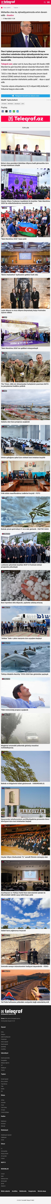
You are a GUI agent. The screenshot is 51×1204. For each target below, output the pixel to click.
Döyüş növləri (4, 1153)
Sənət (2, 1140)
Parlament (4, 1039)
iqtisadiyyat (17, 103)
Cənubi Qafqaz (5, 1112)
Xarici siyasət (4, 1041)
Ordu (2, 1032)
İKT (2, 1065)
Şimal (2, 1183)
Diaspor (3, 1034)
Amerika (3, 1102)
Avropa (3, 1110)
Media (2, 1088)
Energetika (4, 1060)
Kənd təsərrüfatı (5, 1058)
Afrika (2, 1100)
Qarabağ (3, 1046)
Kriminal (3, 1123)
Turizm (3, 1070)
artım (22, 103)
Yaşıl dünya (4, 1084)
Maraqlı (3, 1126)
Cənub (2, 1173)
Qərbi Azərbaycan (5, 1037)
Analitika (3, 1049)
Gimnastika (4, 1151)
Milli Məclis (10, 103)
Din (2, 1091)
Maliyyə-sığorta (5, 1063)
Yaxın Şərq (4, 1107)
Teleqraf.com (6, 64)
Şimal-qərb (4, 1181)
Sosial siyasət (4, 1079)
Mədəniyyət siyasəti (6, 1135)
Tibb (2, 1086)
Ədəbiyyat (3, 1137)
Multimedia (22, 1191)
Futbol (2, 1158)
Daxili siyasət (4, 1044)
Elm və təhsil (4, 1081)
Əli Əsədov (4, 103)
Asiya (2, 1105)
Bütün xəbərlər (5, 1191)
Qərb (2, 1176)
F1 (1, 1148)
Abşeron (3, 1186)
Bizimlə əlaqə (42, 1191)
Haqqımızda (32, 1191)
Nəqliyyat (3, 1067)
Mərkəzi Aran (4, 1178)
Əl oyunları (4, 1156)
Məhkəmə (3, 1121)
